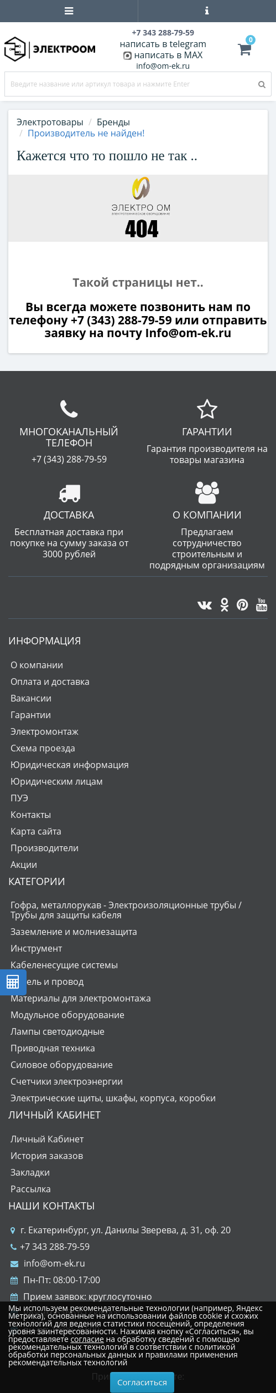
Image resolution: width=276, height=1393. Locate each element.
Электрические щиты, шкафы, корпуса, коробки (113, 1098)
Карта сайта (36, 831)
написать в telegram (162, 44)
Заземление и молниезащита (74, 932)
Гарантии (31, 715)
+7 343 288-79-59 (50, 1247)
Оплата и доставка (50, 681)
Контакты (31, 815)
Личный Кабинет (47, 1139)
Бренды (113, 122)
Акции (24, 864)
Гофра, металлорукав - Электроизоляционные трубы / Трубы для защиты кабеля (126, 910)
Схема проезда (43, 748)
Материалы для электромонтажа (81, 998)
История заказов (47, 1156)
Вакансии (31, 698)
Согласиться (142, 1381)
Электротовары (50, 122)
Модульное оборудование (67, 1015)
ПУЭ (19, 798)
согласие (86, 1339)
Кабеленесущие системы (64, 965)
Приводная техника (53, 1048)
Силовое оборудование (62, 1065)
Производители (45, 848)
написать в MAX (168, 55)
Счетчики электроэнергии (67, 1081)
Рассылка (31, 1189)
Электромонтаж (45, 731)
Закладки (30, 1172)
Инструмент (36, 948)
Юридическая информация (70, 765)
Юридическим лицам (57, 781)
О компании (37, 665)
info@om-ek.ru (163, 65)
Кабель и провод (47, 981)
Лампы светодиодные (58, 1031)
